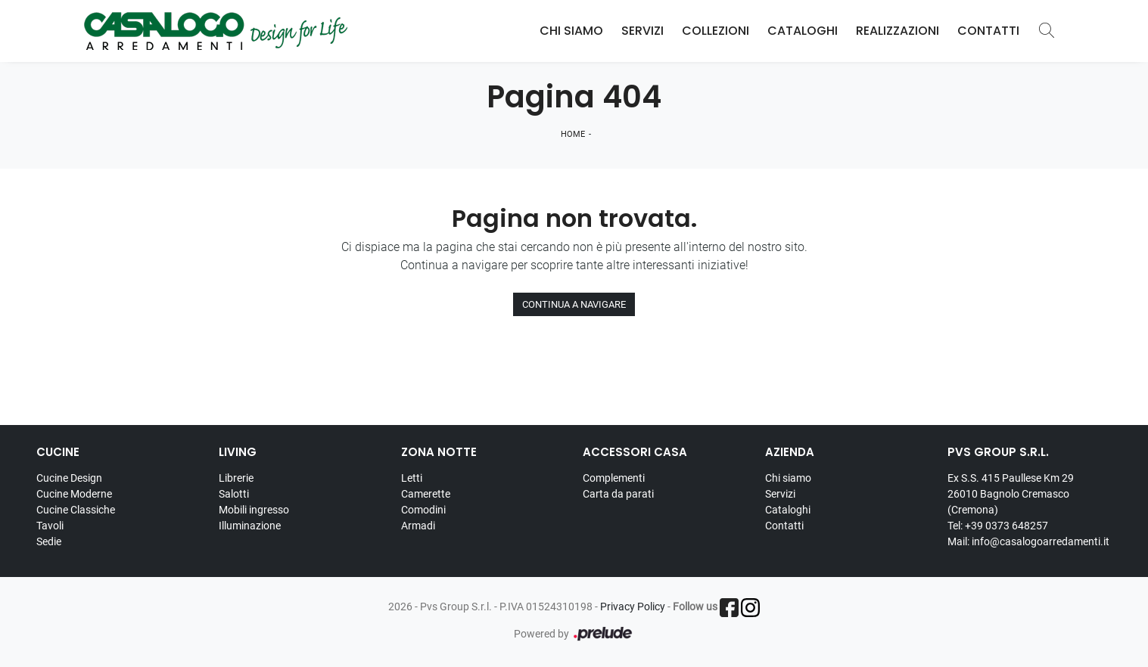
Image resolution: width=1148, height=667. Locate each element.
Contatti (988, 30)
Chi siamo (788, 478)
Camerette (425, 494)
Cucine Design (69, 478)
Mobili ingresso (254, 510)
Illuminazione (250, 526)
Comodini (423, 510)
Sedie (48, 541)
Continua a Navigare (574, 304)
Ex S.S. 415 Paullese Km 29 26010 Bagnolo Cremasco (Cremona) (1010, 494)
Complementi (614, 478)
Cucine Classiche (75, 510)
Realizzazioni (897, 30)
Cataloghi (802, 30)
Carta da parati (618, 494)
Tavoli (50, 526)
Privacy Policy (632, 606)
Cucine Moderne (74, 494)
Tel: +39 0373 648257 (997, 526)
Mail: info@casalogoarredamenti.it (1028, 541)
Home (573, 134)
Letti (411, 478)
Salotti (234, 494)
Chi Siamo (571, 30)
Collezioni (715, 30)
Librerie (236, 478)
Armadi (418, 526)
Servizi (642, 30)
